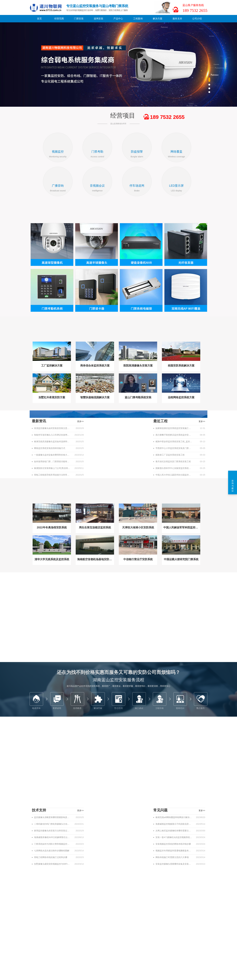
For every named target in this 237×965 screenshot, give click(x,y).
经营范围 (59, 18)
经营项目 (122, 115)
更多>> (202, 421)
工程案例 (138, 18)
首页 (39, 18)
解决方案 (157, 18)
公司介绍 (197, 18)
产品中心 (118, 18)
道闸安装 (98, 18)
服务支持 (177, 18)
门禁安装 (79, 18)
